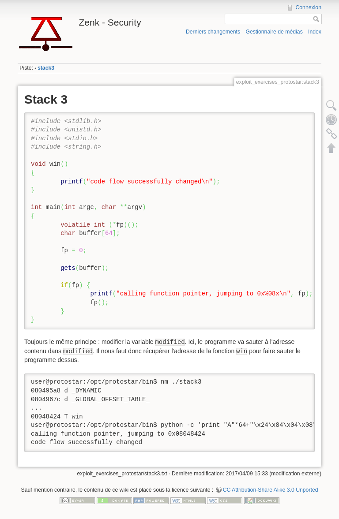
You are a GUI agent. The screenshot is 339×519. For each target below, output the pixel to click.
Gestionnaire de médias (273, 32)
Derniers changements (213, 32)
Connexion (308, 7)
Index (314, 32)
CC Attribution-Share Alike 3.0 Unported (270, 490)
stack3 (46, 68)
